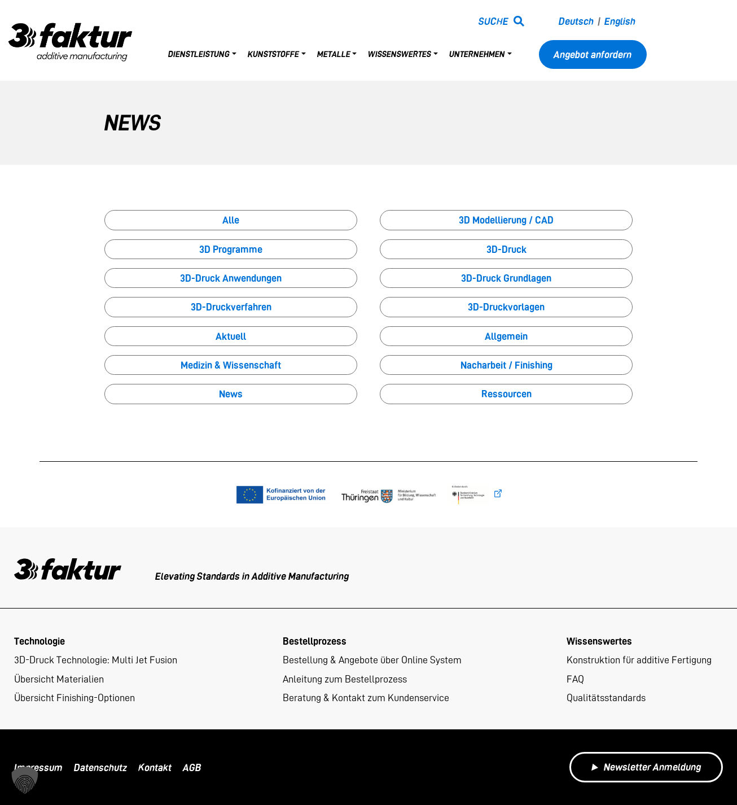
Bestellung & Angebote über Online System (372, 659)
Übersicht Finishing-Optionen (74, 697)
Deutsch (576, 21)
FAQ (575, 678)
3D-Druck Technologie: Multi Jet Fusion (95, 659)
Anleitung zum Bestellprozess (345, 678)
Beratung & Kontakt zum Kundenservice (366, 697)
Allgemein (506, 336)
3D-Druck (506, 249)
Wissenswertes (399, 54)
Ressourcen (506, 393)
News (231, 393)
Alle (230, 220)
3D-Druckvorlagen (506, 306)
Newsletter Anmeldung (646, 767)
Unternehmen (477, 54)
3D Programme (230, 249)
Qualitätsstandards (606, 697)
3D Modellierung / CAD (506, 220)
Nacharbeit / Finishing (506, 365)
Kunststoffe (273, 54)
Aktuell (231, 336)
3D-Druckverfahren (231, 306)
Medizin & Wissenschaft (231, 365)
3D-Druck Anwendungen (231, 278)
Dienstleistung (199, 54)
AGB (192, 767)
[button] (25, 780)
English (619, 21)
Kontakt (155, 767)
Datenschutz (100, 767)
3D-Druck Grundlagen (506, 278)
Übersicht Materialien (59, 678)
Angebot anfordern (592, 54)
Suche (493, 21)
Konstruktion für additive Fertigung (639, 659)
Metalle (333, 54)
